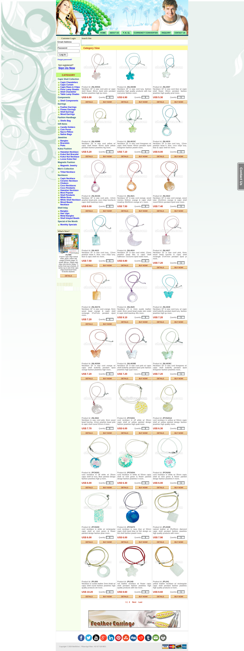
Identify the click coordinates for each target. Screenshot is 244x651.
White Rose (65, 197)
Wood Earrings (67, 114)
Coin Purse (65, 129)
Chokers (64, 183)
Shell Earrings (67, 112)
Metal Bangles (67, 216)
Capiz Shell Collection (68, 79)
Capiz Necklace (67, 178)
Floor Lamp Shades (69, 89)
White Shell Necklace (70, 200)
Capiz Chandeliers (69, 82)
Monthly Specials (68, 224)
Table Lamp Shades (69, 94)
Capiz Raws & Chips (70, 87)
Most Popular (66, 193)
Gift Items (62, 124)
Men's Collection (66, 169)
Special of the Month (68, 221)
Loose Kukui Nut (68, 159)
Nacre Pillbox (66, 132)
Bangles (64, 141)
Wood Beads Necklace (66, 203)
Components (64, 97)
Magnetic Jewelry (68, 165)
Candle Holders (67, 127)
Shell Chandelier (68, 92)
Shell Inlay (63, 208)
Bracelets (64, 143)
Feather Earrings (68, 107)
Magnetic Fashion (66, 162)
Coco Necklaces (68, 185)
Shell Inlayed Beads (69, 218)
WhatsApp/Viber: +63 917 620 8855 (93, 646)
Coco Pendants (67, 188)
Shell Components (69, 101)
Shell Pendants (67, 195)
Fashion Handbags (67, 117)
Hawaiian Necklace (69, 152)
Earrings (62, 104)
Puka (62, 145)
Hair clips (64, 213)
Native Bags (66, 134)
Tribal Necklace (67, 172)
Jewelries (62, 137)
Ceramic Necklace (69, 181)
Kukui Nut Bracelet (69, 154)
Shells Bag (65, 121)
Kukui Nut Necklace (69, 157)
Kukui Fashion (65, 149)
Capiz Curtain (66, 85)
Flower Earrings (68, 109)
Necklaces (63, 175)
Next (134, 602)
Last (140, 602)
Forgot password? (64, 59)
